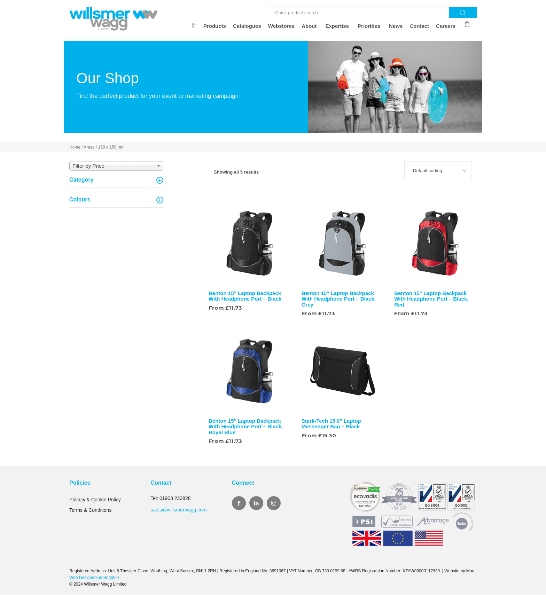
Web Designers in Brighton (94, 578)
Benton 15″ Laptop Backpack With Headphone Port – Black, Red (431, 300)
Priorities (369, 26)
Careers (445, 26)
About (309, 26)
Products (214, 26)
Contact (419, 26)
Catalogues (247, 26)
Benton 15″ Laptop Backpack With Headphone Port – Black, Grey (339, 300)
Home (74, 148)
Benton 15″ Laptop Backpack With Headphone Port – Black (245, 297)
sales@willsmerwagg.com (178, 511)
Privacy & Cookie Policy (95, 501)
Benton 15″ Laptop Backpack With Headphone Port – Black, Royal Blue (246, 428)
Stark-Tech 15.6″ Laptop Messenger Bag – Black (331, 425)
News (396, 26)
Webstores (281, 26)
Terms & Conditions (90, 511)
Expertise (337, 26)
